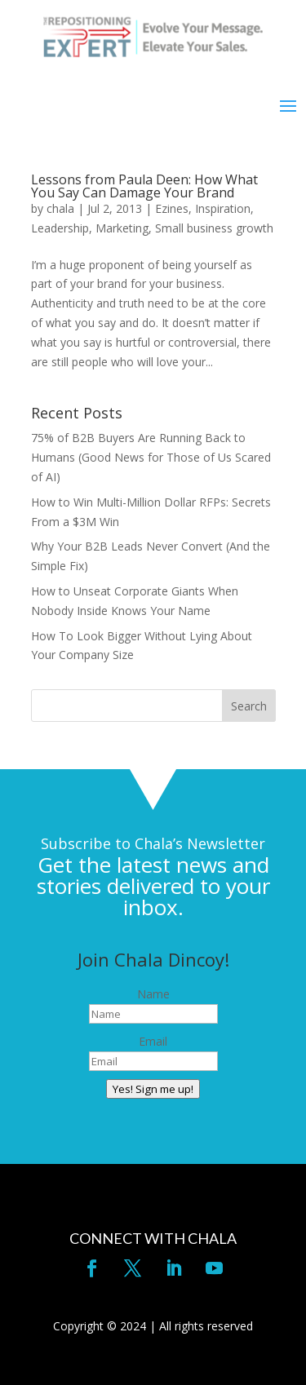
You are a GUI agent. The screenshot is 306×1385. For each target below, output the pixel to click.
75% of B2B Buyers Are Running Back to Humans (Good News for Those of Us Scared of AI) (151, 457)
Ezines (171, 208)
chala (60, 208)
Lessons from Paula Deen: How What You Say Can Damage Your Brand (144, 185)
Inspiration (223, 208)
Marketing (122, 228)
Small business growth (214, 228)
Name (153, 994)
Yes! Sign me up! (153, 1089)
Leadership (60, 228)
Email (153, 1041)
